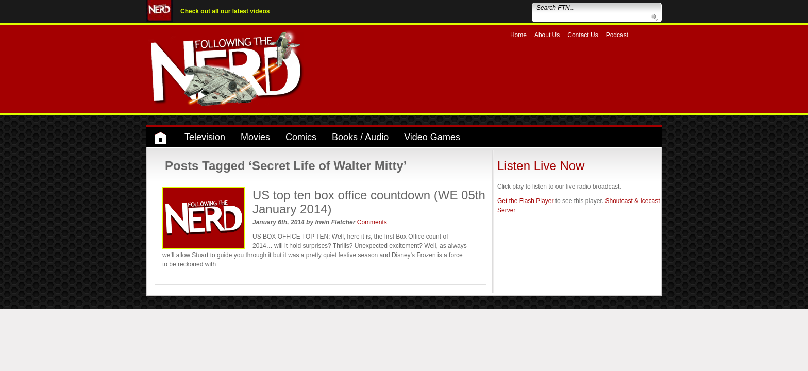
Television (204, 137)
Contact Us (582, 35)
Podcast (617, 35)
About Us (547, 35)
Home (518, 35)
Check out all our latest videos (225, 11)
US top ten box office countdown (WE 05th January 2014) (368, 201)
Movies (255, 137)
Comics (300, 137)
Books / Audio (360, 137)
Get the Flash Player (525, 201)
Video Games (432, 137)
